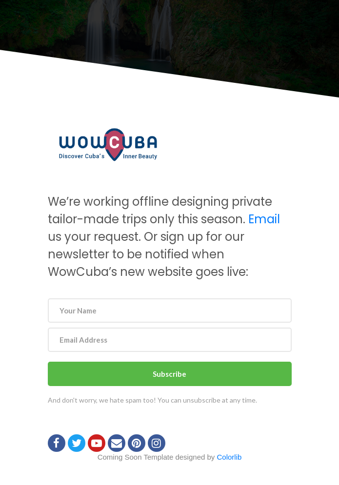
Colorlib (229, 457)
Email (264, 219)
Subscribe (169, 373)
